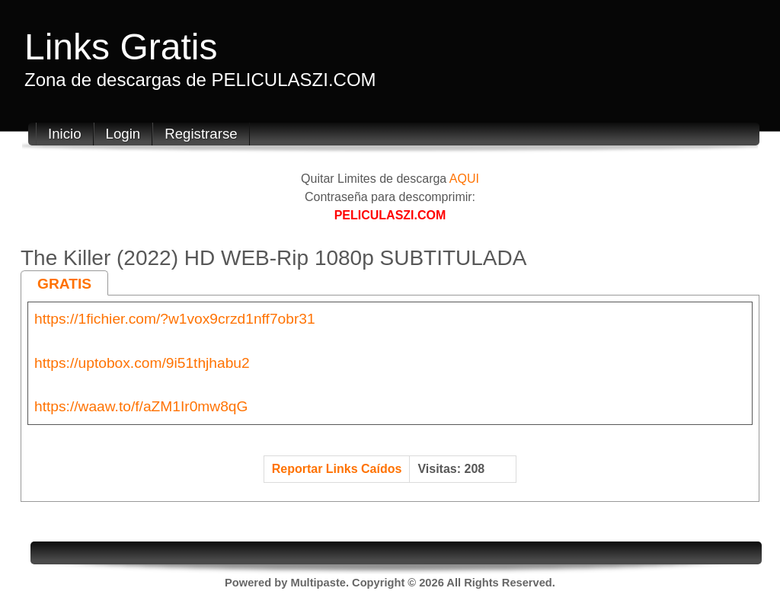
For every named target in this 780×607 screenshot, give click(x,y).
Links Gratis (120, 47)
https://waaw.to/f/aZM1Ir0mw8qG (141, 406)
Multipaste (317, 583)
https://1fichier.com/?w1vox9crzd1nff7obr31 (174, 319)
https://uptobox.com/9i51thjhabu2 (142, 363)
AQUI (464, 178)
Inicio (65, 134)
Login (123, 134)
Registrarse (201, 134)
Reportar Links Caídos (337, 468)
